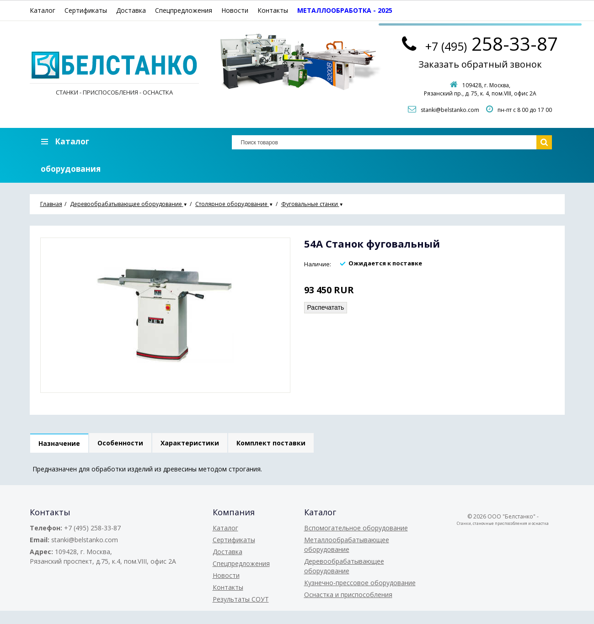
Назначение (59, 443)
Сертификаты (85, 10)
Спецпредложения (183, 10)
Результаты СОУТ (241, 599)
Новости (234, 10)
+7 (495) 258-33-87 (92, 528)
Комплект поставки (270, 443)
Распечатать (325, 307)
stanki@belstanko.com (450, 110)
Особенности (120, 443)
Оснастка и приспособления (348, 594)
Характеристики (190, 443)
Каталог (42, 10)
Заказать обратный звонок (480, 64)
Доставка (131, 10)
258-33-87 (491, 43)
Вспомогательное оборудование (356, 528)
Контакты (272, 10)
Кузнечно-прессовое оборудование (360, 582)
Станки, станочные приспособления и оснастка (503, 523)
